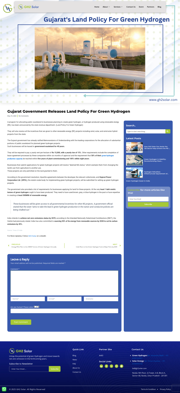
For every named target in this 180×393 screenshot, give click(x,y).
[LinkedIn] (101, 366)
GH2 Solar (32, 236)
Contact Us (130, 7)
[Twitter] (111, 366)
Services (118, 7)
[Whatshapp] (121, 366)
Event (141, 7)
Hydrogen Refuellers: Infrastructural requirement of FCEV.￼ (156, 173)
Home (96, 7)
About (106, 7)
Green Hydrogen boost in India (139, 182)
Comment (15, 269)
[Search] (167, 132)
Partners (150, 7)
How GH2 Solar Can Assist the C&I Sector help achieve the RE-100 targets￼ (156, 148)
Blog (159, 7)
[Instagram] (116, 366)
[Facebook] (106, 366)
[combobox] (145, 132)
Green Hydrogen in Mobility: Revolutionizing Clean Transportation (156, 161)
